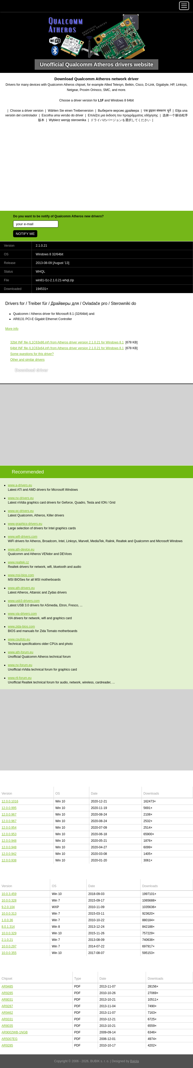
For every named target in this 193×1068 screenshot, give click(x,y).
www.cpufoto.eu (19, 639)
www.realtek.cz (18, 562)
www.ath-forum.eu (20, 652)
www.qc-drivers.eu (21, 511)
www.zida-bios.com (21, 626)
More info (11, 328)
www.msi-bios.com (21, 575)
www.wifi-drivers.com (22, 536)
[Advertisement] (96, 167)
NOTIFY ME (25, 234)
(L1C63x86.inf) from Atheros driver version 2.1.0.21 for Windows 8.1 (67, 342)
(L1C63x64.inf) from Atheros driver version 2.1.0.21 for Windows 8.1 (67, 348)
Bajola (134, 1061)
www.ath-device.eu (21, 549)
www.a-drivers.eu (20, 485)
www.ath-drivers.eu (21, 588)
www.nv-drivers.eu (21, 498)
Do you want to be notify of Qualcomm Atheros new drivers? (58, 216)
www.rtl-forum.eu (20, 677)
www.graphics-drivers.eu (25, 523)
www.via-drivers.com (22, 613)
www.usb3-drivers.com (24, 600)
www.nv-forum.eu (20, 665)
